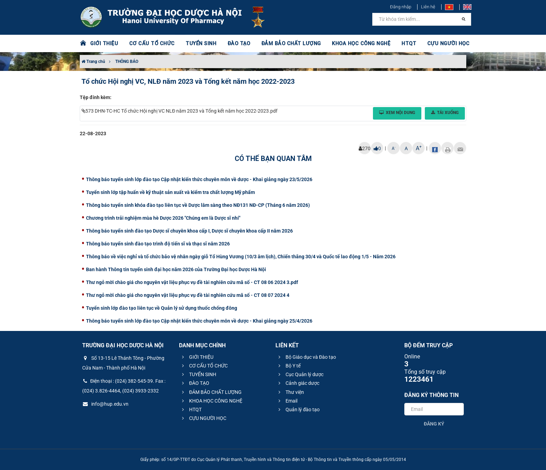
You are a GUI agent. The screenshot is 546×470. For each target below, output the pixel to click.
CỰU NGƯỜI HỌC (436, 43)
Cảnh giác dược (297, 383)
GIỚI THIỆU (103, 43)
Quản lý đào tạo (298, 409)
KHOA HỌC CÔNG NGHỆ (351, 43)
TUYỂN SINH (196, 43)
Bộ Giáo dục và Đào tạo (306, 357)
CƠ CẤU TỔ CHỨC (149, 43)
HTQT (398, 43)
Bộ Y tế (288, 365)
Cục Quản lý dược (299, 374)
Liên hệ (428, 6)
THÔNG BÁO (126, 61)
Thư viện (290, 392)
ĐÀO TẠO (234, 43)
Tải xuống (445, 112)
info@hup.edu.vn (105, 404)
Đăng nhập (400, 6)
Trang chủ (93, 61)
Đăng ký (434, 424)
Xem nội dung (397, 112)
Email (286, 401)
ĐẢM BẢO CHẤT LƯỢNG (284, 43)
